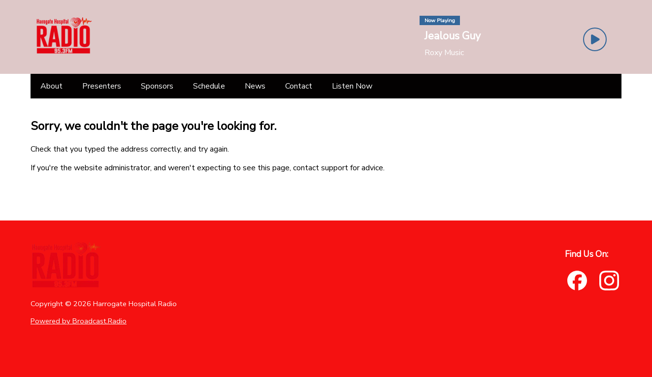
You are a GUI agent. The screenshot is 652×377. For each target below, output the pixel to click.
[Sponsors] (157, 86)
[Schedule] (209, 86)
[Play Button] (595, 39)
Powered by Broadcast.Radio (79, 321)
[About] (51, 86)
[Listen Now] (352, 86)
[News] (255, 86)
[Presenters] (101, 86)
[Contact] (298, 86)
